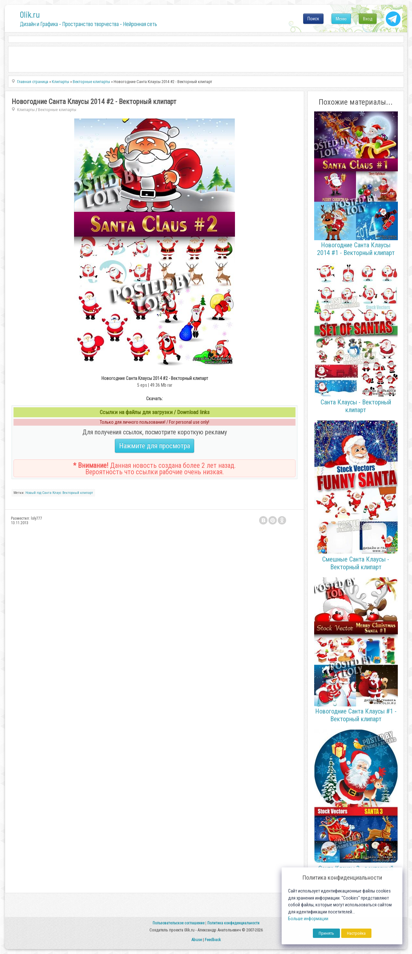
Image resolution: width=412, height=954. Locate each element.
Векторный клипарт (77, 493)
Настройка (356, 933)
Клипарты (26, 109)
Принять (326, 933)
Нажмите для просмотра (154, 446)
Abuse (196, 939)
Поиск (313, 18)
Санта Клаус (51, 493)
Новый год (33, 493)
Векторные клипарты (57, 109)
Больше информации (308, 918)
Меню (341, 18)
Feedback (213, 939)
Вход (367, 18)
